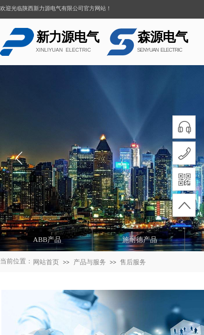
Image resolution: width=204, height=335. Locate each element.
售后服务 (133, 262)
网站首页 (46, 262)
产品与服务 (89, 262)
